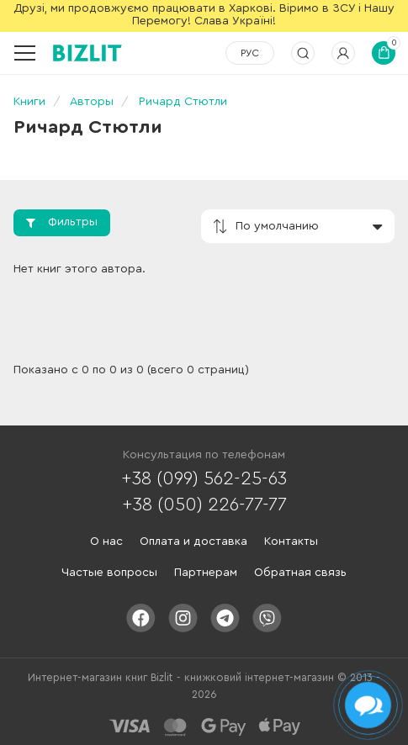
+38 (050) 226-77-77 (204, 504)
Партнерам (205, 573)
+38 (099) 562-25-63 (204, 478)
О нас (106, 541)
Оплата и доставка (193, 541)
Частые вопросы (109, 573)
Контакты (291, 541)
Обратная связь (300, 573)
